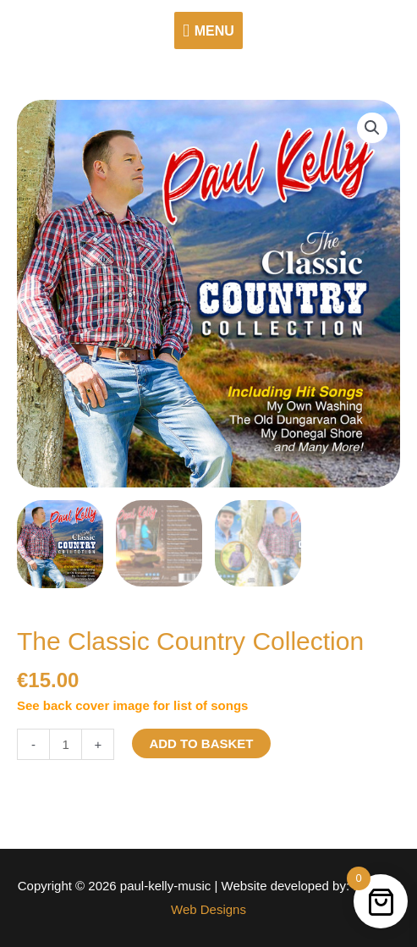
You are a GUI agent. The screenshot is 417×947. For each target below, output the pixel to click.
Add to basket (201, 743)
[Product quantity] (65, 744)
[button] (372, 128)
